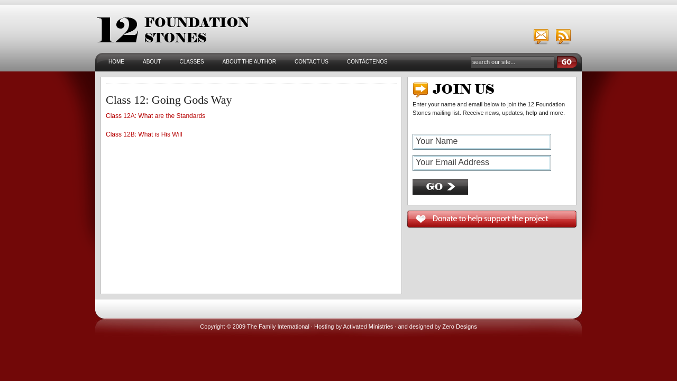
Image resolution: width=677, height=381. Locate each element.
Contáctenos (367, 62)
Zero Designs (459, 326)
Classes (191, 62)
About (152, 62)
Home (116, 62)
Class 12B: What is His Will (144, 134)
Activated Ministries (368, 326)
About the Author (249, 62)
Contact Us (311, 62)
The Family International (278, 326)
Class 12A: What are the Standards (155, 116)
